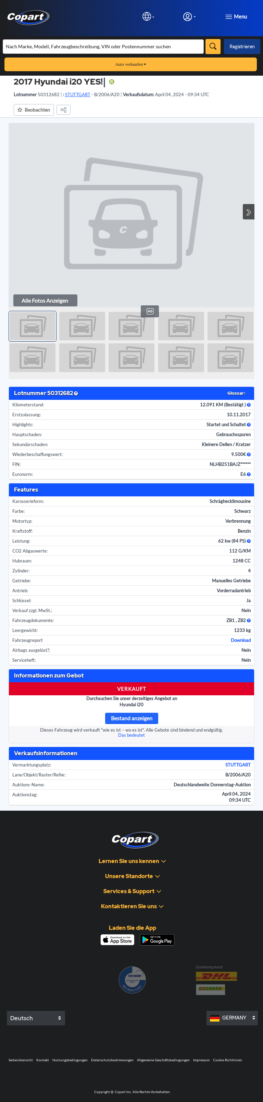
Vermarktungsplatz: (31, 765)
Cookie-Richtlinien (227, 1060)
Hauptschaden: (27, 434)
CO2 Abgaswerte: (30, 551)
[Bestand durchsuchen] (103, 46)
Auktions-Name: (28, 784)
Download (241, 640)
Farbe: (18, 511)
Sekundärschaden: (30, 444)
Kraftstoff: (22, 531)
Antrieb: (20, 590)
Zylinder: (20, 570)
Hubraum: (22, 560)
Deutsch (21, 1018)
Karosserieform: (28, 501)
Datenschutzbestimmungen (112, 1060)
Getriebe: (21, 580)
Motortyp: (22, 521)
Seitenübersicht (21, 1060)
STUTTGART (238, 765)
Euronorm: (22, 474)
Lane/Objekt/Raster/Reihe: (38, 774)
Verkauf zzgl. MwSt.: (32, 610)
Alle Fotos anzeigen (45, 300)
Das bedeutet (131, 735)
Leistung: (21, 541)
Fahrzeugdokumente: (33, 620)
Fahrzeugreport (27, 640)
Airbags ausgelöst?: (31, 650)
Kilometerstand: (28, 404)
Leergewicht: (25, 630)
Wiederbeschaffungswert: (37, 454)
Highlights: (22, 424)
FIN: (16, 464)
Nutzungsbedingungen (70, 1060)
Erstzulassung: (26, 414)
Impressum (201, 1060)
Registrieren (242, 46)
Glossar (236, 393)
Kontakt (42, 1060)
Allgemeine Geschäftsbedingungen (163, 1060)
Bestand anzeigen (131, 718)
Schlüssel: (21, 600)
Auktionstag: (24, 794)
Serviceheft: (24, 660)
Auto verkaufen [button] (130, 64)
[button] (34, 110)
